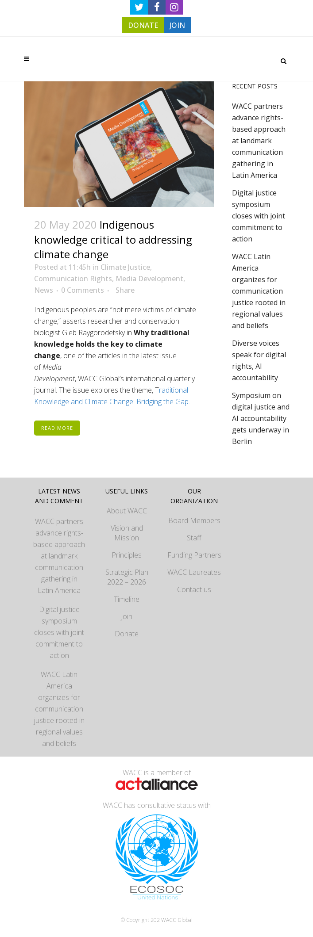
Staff (194, 538)
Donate (127, 634)
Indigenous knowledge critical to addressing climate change (113, 239)
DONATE (143, 25)
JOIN (177, 25)
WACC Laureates (194, 572)
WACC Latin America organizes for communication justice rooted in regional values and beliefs (259, 291)
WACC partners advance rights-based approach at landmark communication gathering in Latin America (259, 140)
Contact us (194, 589)
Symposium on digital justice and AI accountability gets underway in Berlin (261, 418)
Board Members (194, 520)
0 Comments (82, 290)
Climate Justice (125, 267)
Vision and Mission (127, 533)
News (43, 290)
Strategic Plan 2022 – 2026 (126, 577)
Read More (57, 428)
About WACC (127, 511)
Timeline (126, 599)
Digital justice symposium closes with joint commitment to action (258, 216)
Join (126, 616)
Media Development (149, 278)
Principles (127, 555)
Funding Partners (194, 555)
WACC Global (177, 920)
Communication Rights (73, 278)
